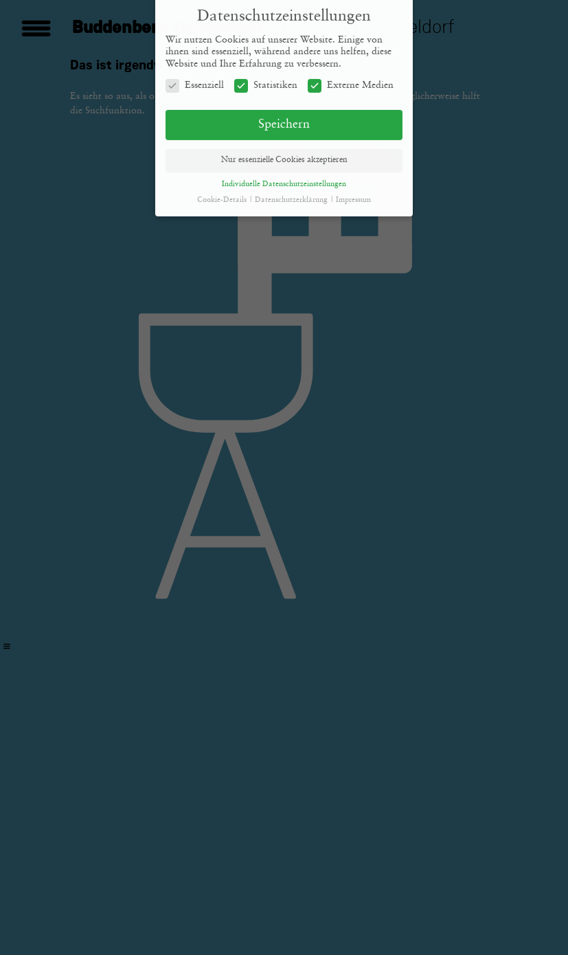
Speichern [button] (284, 120)
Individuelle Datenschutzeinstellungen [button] (284, 179)
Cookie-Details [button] (223, 195)
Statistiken (265, 80)
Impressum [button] (353, 195)
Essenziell (195, 80)
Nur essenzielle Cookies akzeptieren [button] (284, 155)
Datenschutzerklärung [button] (292, 195)
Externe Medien (351, 80)
